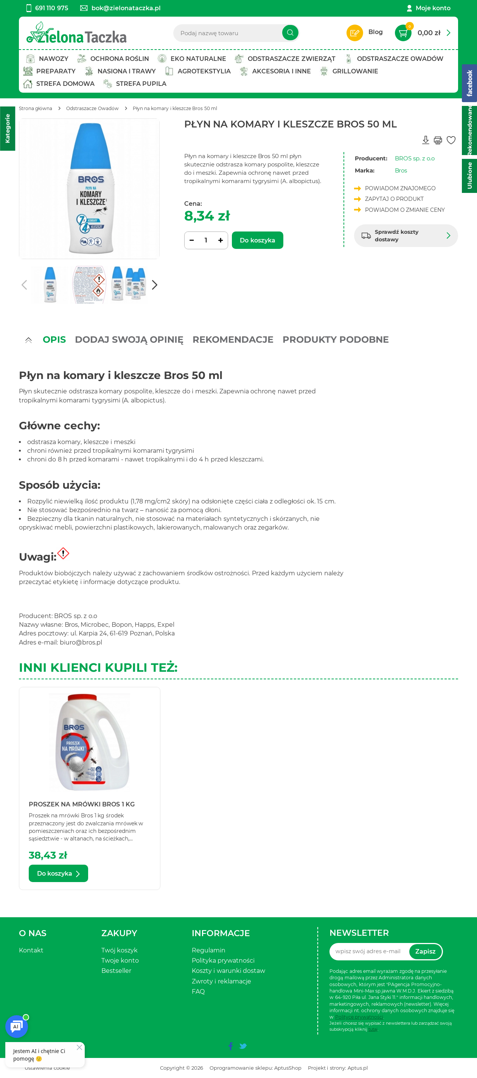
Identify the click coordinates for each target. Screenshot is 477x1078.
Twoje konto (120, 960)
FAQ (198, 991)
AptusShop (287, 1068)
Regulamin (208, 950)
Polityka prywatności (223, 960)
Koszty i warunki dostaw (228, 970)
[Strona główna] (35, 108)
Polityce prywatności (359, 1017)
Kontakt (31, 950)
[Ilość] (206, 240)
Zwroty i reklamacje (221, 981)
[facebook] (231, 1046)
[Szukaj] (290, 32)
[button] (154, 285)
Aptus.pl (358, 1068)
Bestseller (116, 970)
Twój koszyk (119, 950)
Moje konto (433, 8)
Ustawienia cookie (47, 1068)
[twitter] (243, 1046)
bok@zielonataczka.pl (120, 8)
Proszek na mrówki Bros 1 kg (82, 804)
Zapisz (425, 951)
